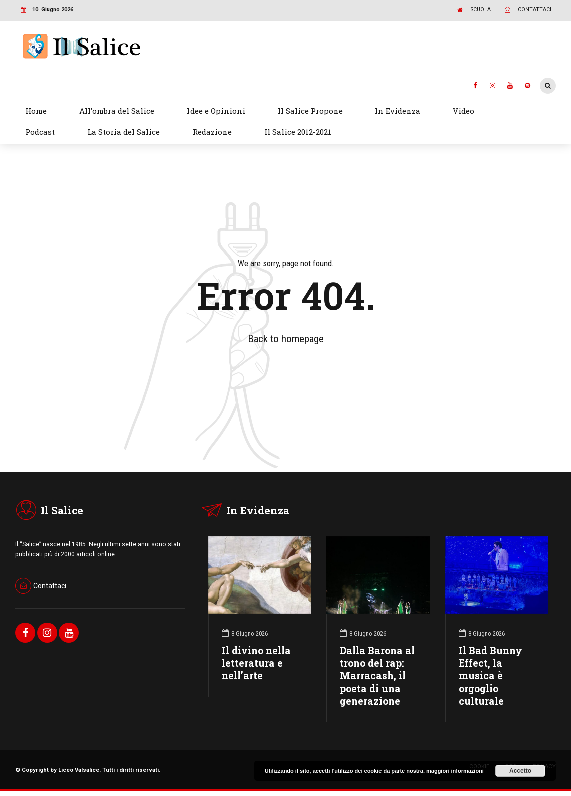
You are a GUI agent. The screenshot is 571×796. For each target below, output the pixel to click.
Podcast (40, 132)
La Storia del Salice (123, 132)
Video (463, 111)
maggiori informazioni (455, 771)
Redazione (212, 132)
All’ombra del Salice (116, 111)
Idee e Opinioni (216, 111)
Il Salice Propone (310, 111)
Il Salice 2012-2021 (297, 132)
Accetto (520, 770)
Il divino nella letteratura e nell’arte (256, 663)
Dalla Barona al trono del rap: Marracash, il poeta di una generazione (377, 675)
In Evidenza (397, 111)
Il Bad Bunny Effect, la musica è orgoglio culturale (490, 675)
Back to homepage (286, 339)
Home (36, 111)
